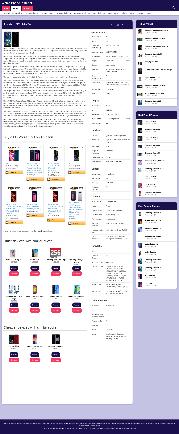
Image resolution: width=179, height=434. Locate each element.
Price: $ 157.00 (150, 178)
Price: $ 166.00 (153, 214)
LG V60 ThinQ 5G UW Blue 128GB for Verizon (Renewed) (34, 206)
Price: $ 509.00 (154, 261)
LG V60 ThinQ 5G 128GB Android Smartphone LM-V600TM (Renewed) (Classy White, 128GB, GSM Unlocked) (76, 209)
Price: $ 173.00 (152, 154)
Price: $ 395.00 (153, 237)
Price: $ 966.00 (155, 40)
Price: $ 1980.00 (153, 55)
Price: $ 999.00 (152, 79)
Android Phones (99, 13)
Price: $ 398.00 (151, 245)
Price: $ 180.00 (150, 277)
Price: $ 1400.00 (156, 47)
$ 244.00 (34, 261)
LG (7, 163)
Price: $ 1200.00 (155, 86)
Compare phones (31, 13)
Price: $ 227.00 (153, 222)
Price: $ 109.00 (152, 146)
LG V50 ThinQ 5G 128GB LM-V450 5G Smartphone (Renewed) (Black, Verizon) (13, 208)
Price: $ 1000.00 (153, 102)
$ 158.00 (55, 347)
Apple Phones (113, 13)
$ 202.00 (35, 347)
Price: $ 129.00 (150, 123)
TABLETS (27, 8)
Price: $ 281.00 (153, 230)
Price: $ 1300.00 (156, 31)
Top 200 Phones (47, 13)
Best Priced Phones (64, 13)
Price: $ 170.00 (150, 186)
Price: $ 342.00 (154, 162)
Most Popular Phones (82, 13)
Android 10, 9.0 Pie (112, 45)
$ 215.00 (14, 347)
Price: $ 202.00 (153, 193)
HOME (6, 8)
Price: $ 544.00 (150, 253)
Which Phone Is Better (17, 3)
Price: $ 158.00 (152, 131)
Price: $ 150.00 (150, 284)
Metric (127, 56)
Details (44, 142)
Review (14, 268)
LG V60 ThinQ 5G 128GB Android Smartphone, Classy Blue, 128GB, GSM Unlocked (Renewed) (34, 167)
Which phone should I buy (12, 13)
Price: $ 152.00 (151, 138)
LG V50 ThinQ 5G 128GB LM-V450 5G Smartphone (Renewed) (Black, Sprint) (55, 208)
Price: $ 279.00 (154, 170)
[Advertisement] (45, 387)
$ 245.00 (14, 261)
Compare (14, 274)
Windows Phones (128, 13)
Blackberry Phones (144, 13)
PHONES (16, 8)
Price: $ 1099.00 (154, 94)
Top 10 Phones (145, 24)
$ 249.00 (56, 261)
